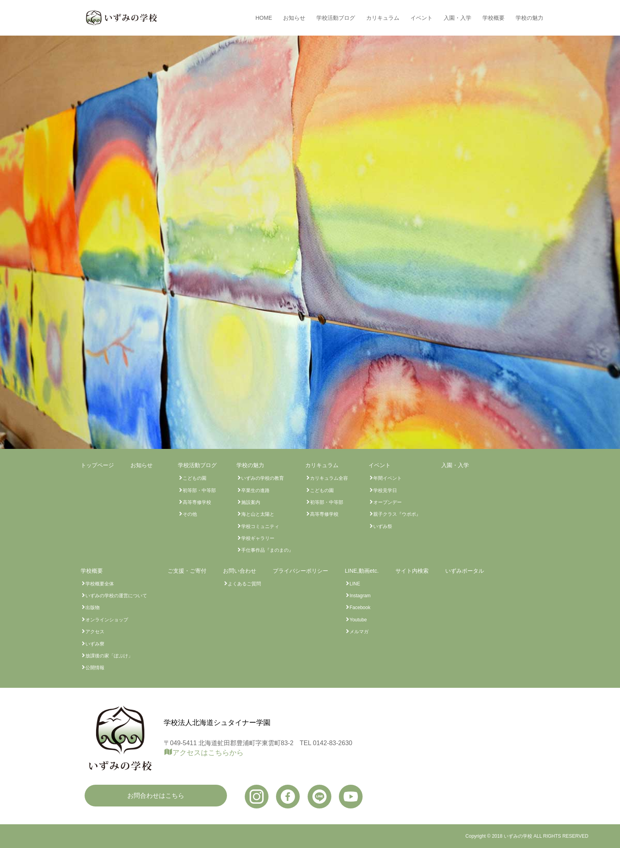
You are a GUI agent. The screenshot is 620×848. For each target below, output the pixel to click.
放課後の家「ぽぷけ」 (109, 656)
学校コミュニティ (260, 526)
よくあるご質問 (244, 584)
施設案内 (250, 502)
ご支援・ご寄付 (187, 571)
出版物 (92, 607)
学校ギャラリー (257, 538)
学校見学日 (385, 490)
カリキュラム (382, 18)
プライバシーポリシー (300, 571)
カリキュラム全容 (329, 478)
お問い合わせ (239, 571)
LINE (355, 584)
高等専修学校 (197, 502)
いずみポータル (464, 571)
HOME (263, 18)
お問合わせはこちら (155, 795)
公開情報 (94, 667)
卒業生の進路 (255, 490)
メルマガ (359, 631)
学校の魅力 (529, 18)
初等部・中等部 (199, 490)
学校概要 (493, 18)
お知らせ (294, 18)
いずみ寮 (94, 644)
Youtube (358, 620)
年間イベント (387, 478)
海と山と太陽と (257, 514)
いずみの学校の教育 (262, 478)
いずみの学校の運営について (116, 595)
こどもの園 (194, 478)
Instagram (360, 595)
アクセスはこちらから (208, 753)
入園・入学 (457, 18)
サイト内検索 (412, 571)
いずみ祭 (382, 526)
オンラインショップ (106, 620)
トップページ (97, 465)
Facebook (360, 607)
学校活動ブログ (335, 18)
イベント (421, 18)
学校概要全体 (99, 584)
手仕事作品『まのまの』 (267, 550)
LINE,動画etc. (362, 571)
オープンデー (387, 502)
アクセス (94, 631)
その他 (190, 514)
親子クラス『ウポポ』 (397, 514)
